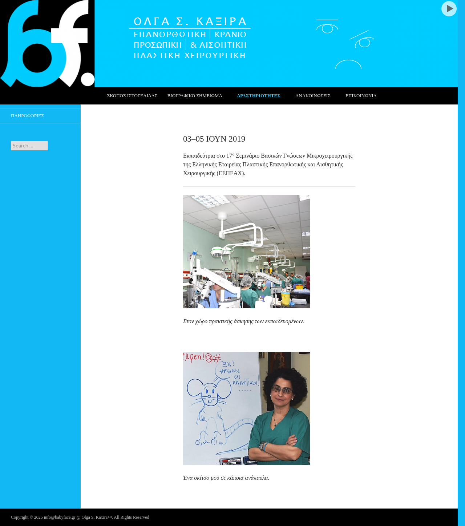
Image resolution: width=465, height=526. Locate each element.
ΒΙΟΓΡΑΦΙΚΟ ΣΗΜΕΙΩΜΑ (194, 95)
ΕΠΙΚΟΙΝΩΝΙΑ (361, 95)
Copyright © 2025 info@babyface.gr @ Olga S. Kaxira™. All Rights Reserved (80, 517)
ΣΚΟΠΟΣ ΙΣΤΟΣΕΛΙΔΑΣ (132, 95)
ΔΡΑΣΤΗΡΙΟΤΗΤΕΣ (258, 95)
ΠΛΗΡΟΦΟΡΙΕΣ (27, 115)
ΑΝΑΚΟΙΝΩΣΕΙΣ (313, 95)
